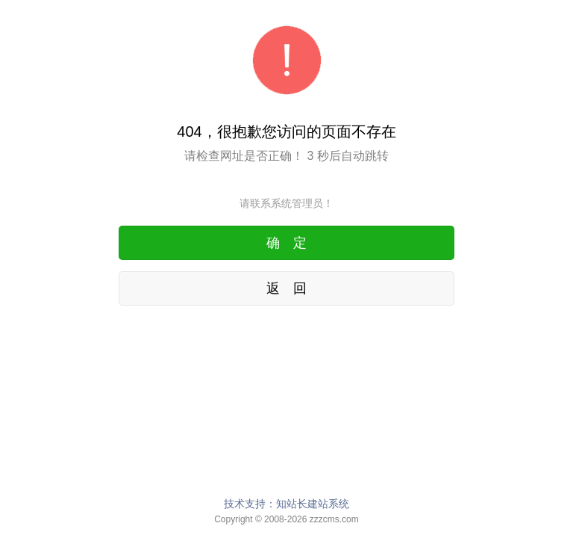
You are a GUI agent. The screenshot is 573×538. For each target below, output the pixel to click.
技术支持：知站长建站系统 (286, 504)
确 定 (286, 242)
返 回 (286, 288)
